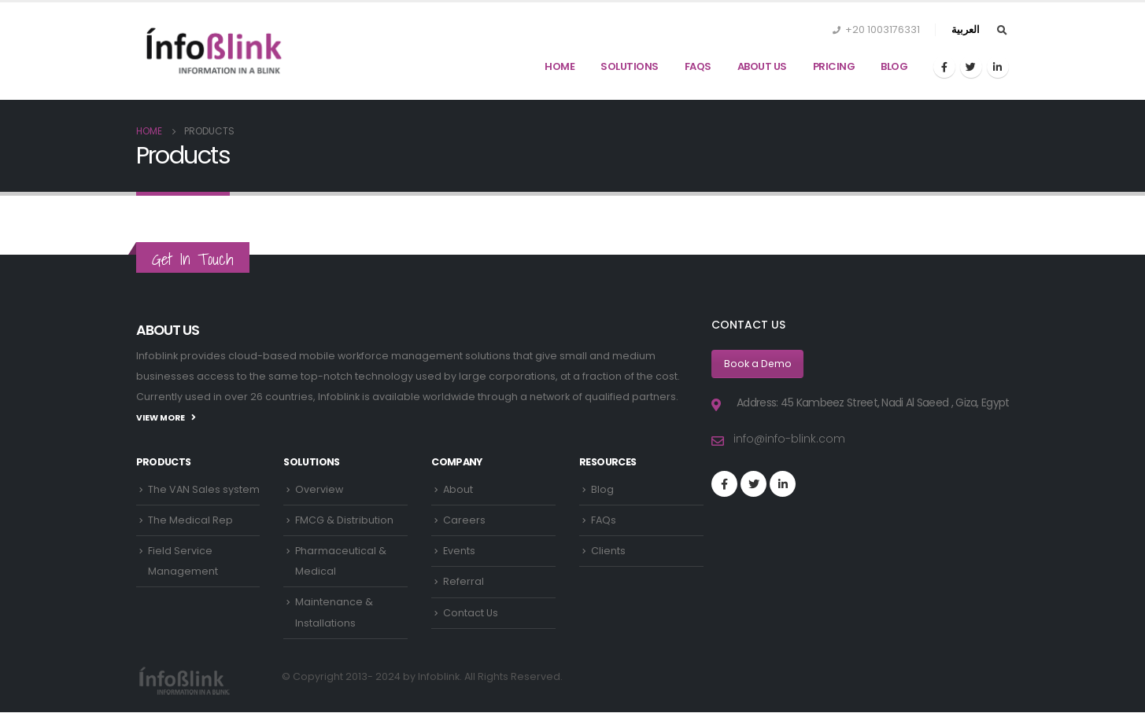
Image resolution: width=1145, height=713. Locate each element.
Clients (608, 551)
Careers (464, 520)
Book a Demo (758, 363)
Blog (894, 66)
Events (459, 551)
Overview (319, 489)
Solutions (629, 66)
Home (559, 66)
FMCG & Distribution (344, 520)
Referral (463, 582)
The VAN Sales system (204, 489)
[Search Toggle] (1002, 30)
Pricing (834, 66)
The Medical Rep (190, 520)
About (458, 489)
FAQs (698, 66)
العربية (965, 29)
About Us (762, 66)
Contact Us (470, 613)
